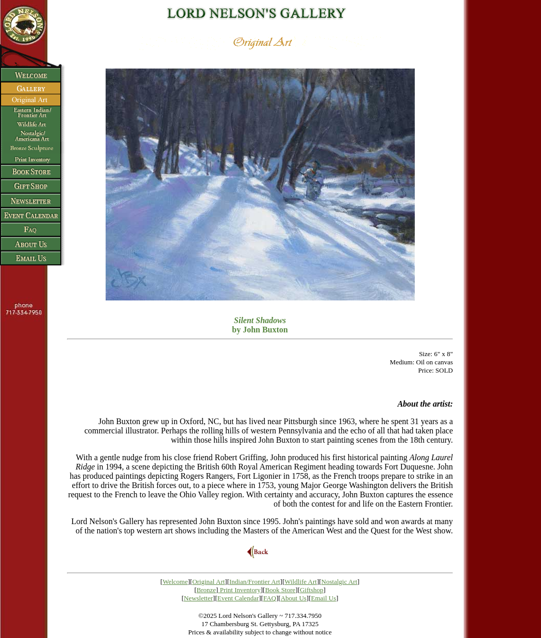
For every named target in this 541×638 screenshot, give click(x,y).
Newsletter (198, 598)
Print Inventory (240, 590)
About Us (294, 598)
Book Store (280, 590)
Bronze (206, 590)
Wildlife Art (300, 581)
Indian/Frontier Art (254, 581)
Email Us (323, 598)
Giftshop (312, 590)
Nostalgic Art (340, 581)
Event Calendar (238, 598)
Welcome (175, 581)
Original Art (208, 581)
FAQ (269, 598)
